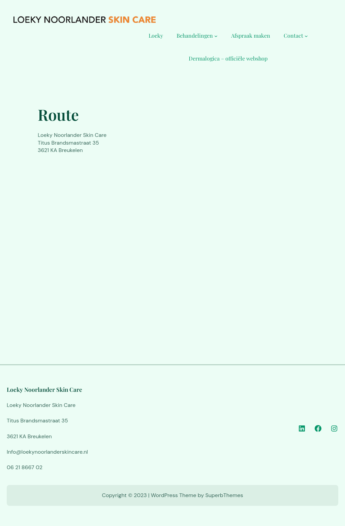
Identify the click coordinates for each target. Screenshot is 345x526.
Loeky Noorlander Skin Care (44, 389)
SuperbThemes (224, 495)
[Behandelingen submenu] (216, 35)
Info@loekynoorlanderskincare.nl (47, 451)
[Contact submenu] (306, 35)
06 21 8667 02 (24, 467)
